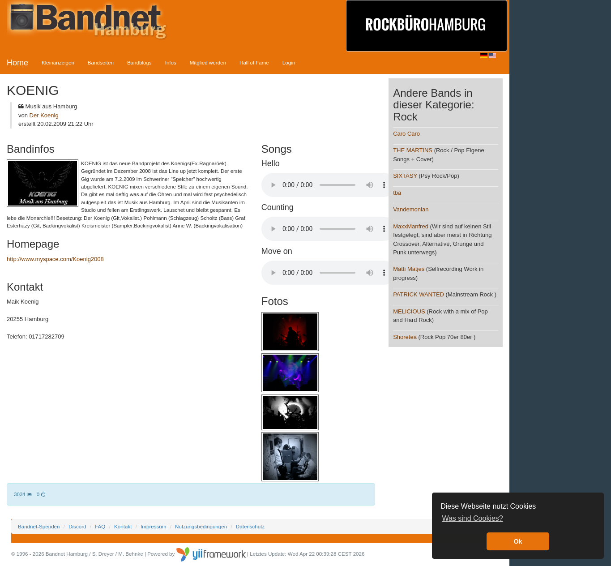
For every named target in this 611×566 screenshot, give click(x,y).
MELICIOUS (409, 311)
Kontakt (123, 526)
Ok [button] (517, 541)
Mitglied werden (208, 62)
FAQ (100, 526)
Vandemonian (410, 209)
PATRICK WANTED (418, 294)
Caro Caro (406, 133)
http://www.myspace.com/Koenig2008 (55, 259)
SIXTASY (405, 175)
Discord (77, 526)
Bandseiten (101, 62)
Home (17, 62)
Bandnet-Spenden (39, 526)
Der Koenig (44, 115)
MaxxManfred (410, 226)
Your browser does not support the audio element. (328, 185)
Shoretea (405, 337)
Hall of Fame (254, 62)
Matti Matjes (408, 269)
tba (397, 192)
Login (288, 62)
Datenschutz (250, 526)
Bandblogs (139, 62)
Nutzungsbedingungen (201, 526)
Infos (170, 62)
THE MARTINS (412, 150)
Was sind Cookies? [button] (472, 518)
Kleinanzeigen (58, 62)
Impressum (153, 526)
